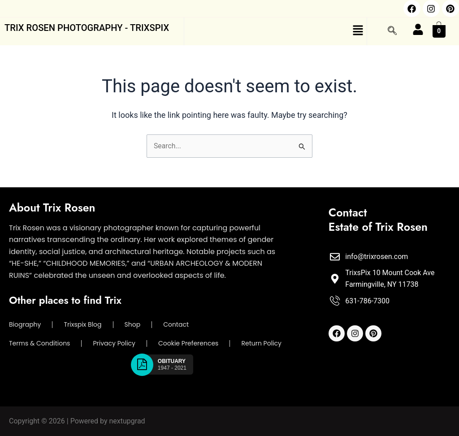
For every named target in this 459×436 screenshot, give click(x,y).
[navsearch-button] (392, 31)
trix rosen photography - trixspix (90, 27)
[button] (275, 31)
